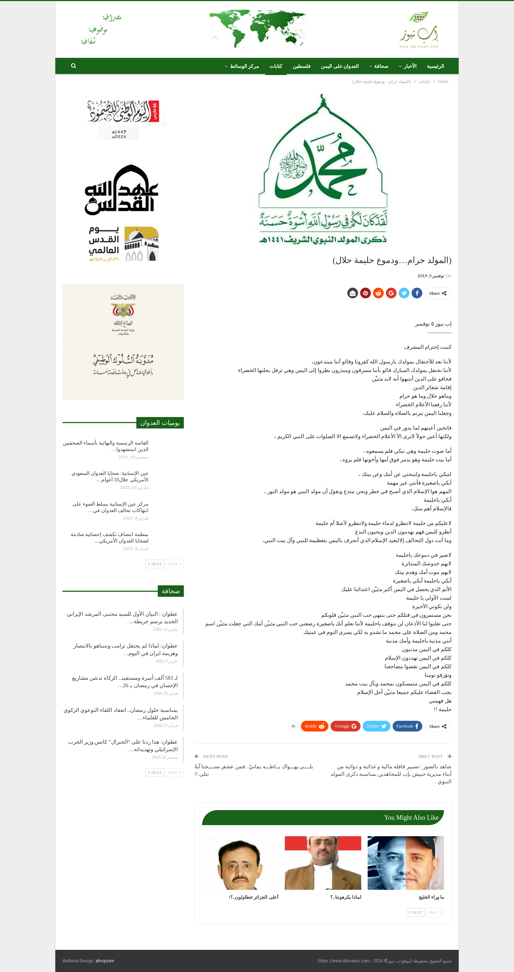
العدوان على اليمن (340, 66)
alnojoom (105, 960)
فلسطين (302, 66)
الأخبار (410, 66)
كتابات (275, 66)
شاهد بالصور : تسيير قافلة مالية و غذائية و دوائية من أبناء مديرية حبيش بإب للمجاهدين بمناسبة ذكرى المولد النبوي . (391, 774)
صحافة (381, 66)
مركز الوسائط (244, 66)
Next (415, 912)
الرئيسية (435, 66)
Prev (435, 912)
